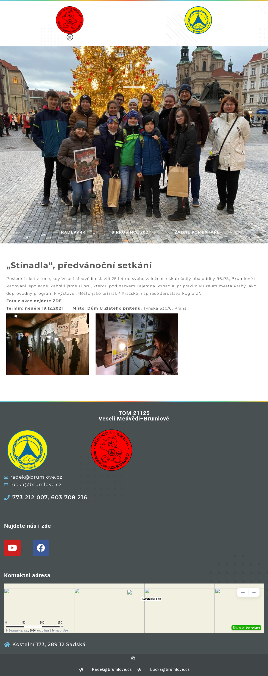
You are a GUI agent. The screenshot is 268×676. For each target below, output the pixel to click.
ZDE (57, 300)
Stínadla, (167, 286)
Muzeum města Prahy (222, 286)
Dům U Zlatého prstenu (114, 308)
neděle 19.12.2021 (44, 308)
